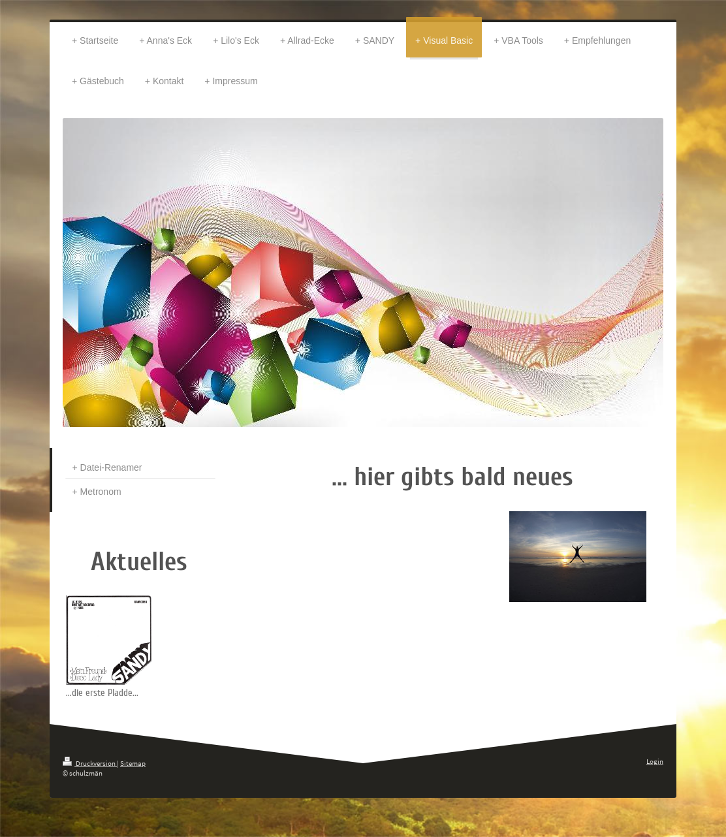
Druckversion (90, 763)
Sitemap (133, 763)
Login (654, 761)
